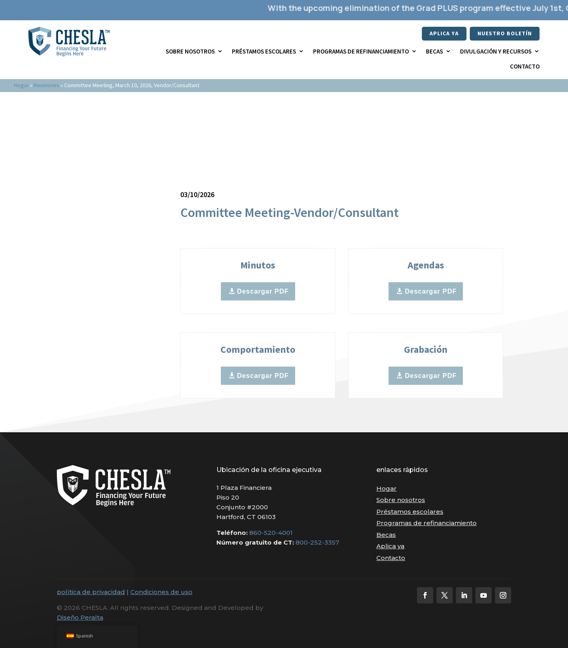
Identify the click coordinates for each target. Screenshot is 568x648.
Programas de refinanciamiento (361, 51)
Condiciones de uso (161, 592)
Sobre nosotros (190, 51)
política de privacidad (91, 592)
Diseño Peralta (80, 617)
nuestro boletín (504, 33)
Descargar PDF (263, 291)
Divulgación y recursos (495, 51)
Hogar (21, 85)
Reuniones (46, 85)
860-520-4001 (271, 532)
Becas (434, 51)
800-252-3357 (317, 542)
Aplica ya (444, 33)
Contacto (525, 66)
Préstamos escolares (264, 51)
